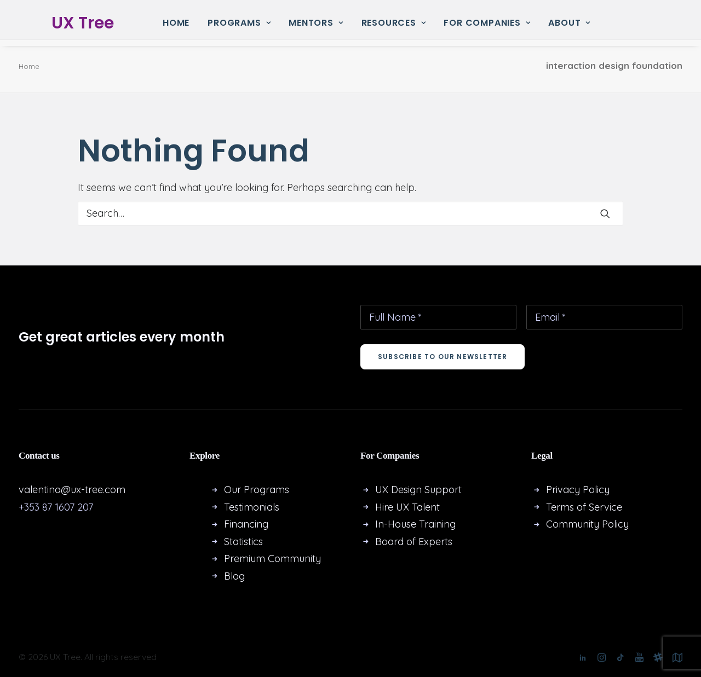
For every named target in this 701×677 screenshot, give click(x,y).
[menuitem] (176, 23)
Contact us (39, 455)
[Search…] (350, 213)
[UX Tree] (69, 23)
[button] (605, 213)
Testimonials (251, 507)
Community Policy (587, 524)
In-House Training (415, 524)
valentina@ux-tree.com (72, 489)
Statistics (243, 541)
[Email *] (604, 317)
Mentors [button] (316, 22)
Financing (246, 524)
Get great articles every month (122, 337)
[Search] (350, 213)
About (569, 22)
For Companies (487, 22)
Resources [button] (393, 22)
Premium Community (272, 558)
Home (176, 22)
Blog (234, 576)
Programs (239, 22)
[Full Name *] (438, 317)
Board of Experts (413, 541)
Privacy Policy (578, 489)
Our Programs (256, 489)
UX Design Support (418, 489)
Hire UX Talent (407, 507)
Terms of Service (584, 507)
